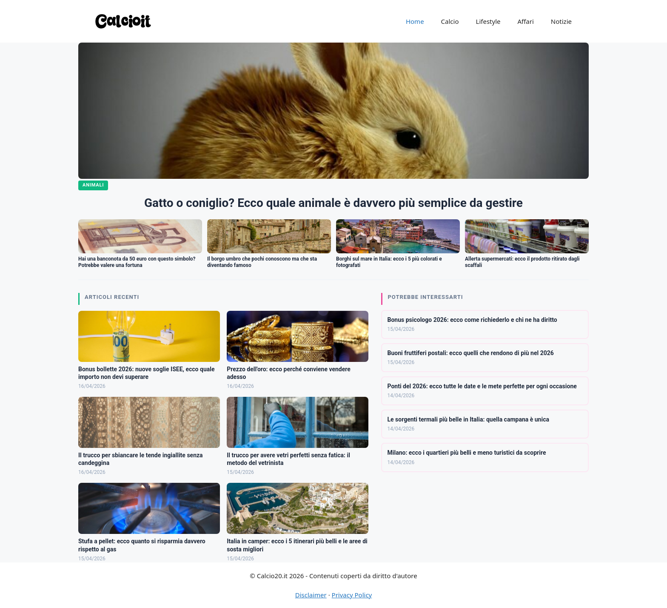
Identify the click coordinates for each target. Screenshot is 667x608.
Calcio (450, 21)
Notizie (561, 21)
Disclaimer (311, 595)
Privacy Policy (352, 595)
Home (415, 21)
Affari (525, 21)
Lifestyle (488, 21)
